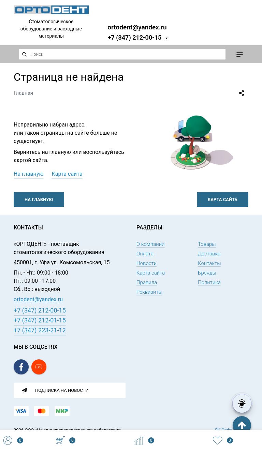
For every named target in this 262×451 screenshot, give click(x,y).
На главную (28, 174)
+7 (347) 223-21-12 (40, 330)
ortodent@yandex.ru (136, 26)
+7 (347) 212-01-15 (40, 320)
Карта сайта (67, 174)
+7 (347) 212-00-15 (135, 37)
